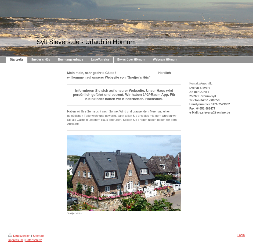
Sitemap (38, 235)
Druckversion (19, 235)
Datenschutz (33, 240)
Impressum (15, 240)
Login (241, 235)
